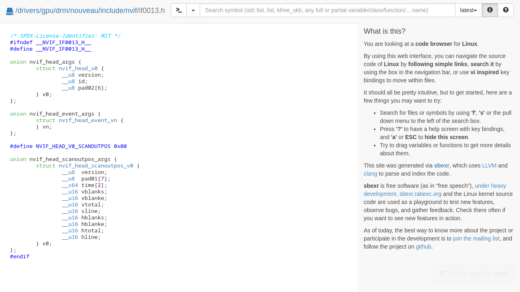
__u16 (70, 191)
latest (468, 10)
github (423, 246)
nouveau (84, 10)
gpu (47, 10)
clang (370, 173)
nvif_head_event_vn (76, 120)
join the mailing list (476, 238)
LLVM (489, 165)
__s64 (70, 185)
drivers (28, 10)
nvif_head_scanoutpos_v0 (84, 165)
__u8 (68, 74)
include (111, 10)
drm (62, 10)
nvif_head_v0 (66, 68)
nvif (131, 10)
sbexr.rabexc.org (420, 194)
